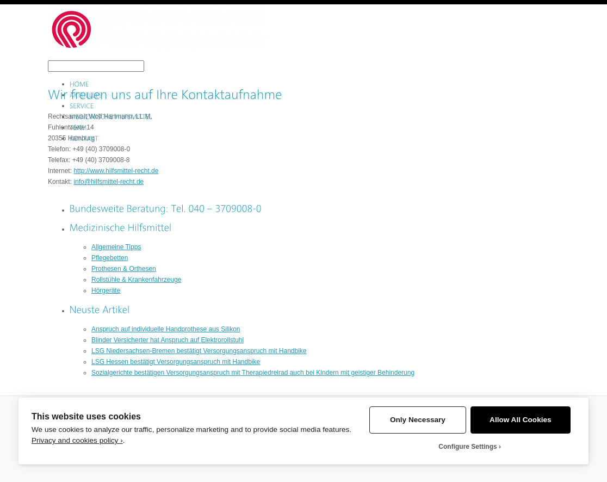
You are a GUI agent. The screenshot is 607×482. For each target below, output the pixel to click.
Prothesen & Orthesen (123, 269)
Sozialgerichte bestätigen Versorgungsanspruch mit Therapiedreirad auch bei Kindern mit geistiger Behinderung (252, 372)
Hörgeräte (105, 290)
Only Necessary (417, 420)
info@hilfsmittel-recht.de (108, 182)
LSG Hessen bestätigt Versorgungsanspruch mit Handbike (175, 362)
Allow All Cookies (521, 420)
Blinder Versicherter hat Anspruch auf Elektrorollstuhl (167, 340)
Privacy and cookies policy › (77, 440)
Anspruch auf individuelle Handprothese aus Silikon (165, 329)
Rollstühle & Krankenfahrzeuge (136, 279)
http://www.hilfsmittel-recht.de (115, 171)
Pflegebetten (109, 258)
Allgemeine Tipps (116, 247)
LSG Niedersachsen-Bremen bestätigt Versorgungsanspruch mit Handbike (199, 351)
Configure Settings (467, 446)
